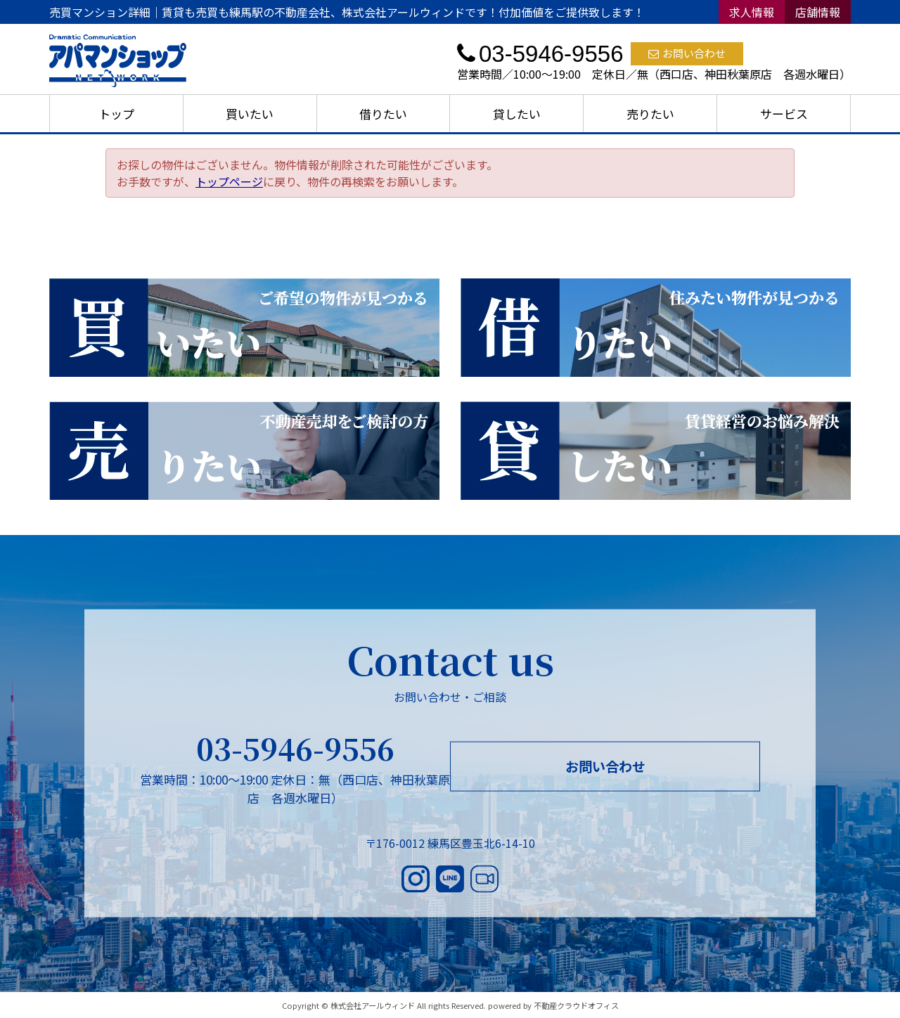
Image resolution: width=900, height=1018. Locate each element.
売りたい (650, 113)
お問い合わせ (687, 53)
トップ (116, 113)
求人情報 (751, 12)
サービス (784, 113)
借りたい (383, 113)
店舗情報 (817, 12)
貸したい (517, 113)
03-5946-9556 (295, 748)
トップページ (229, 181)
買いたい (250, 113)
